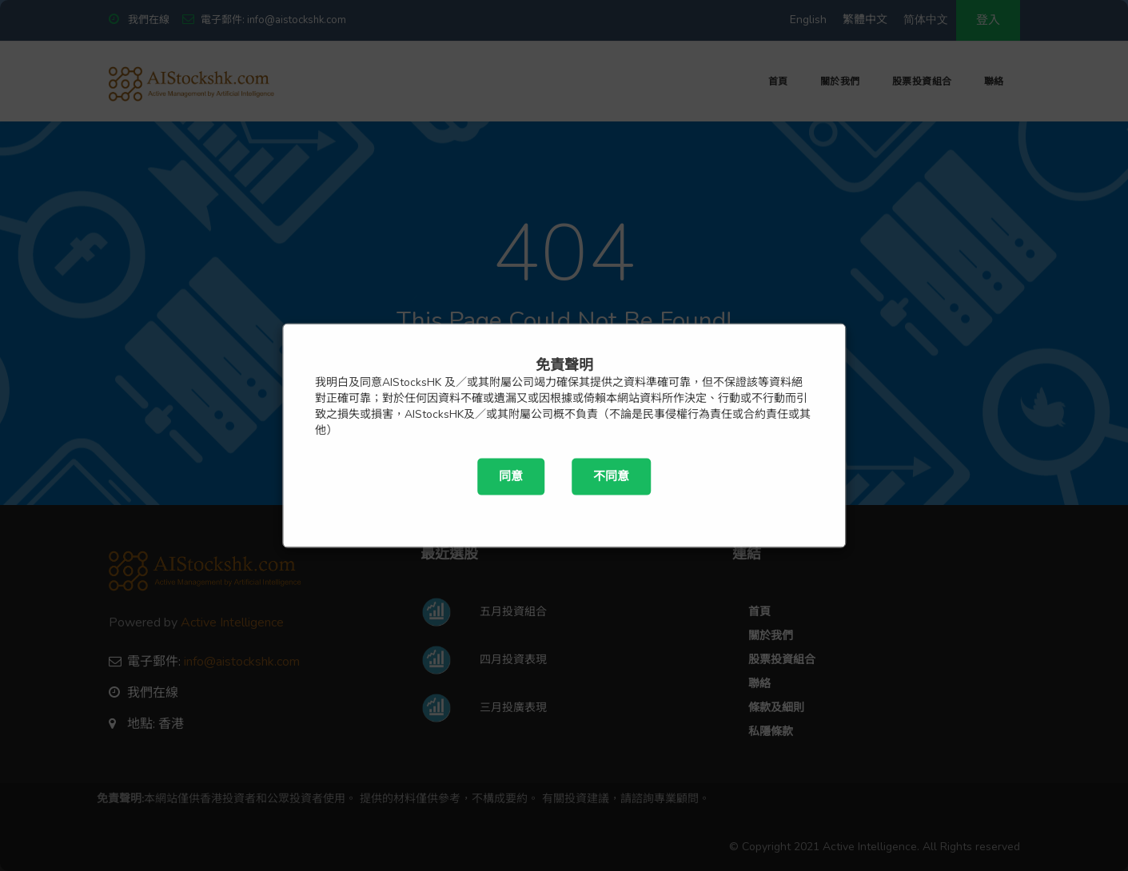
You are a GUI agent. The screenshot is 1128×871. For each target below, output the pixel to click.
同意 (511, 476)
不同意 (611, 476)
